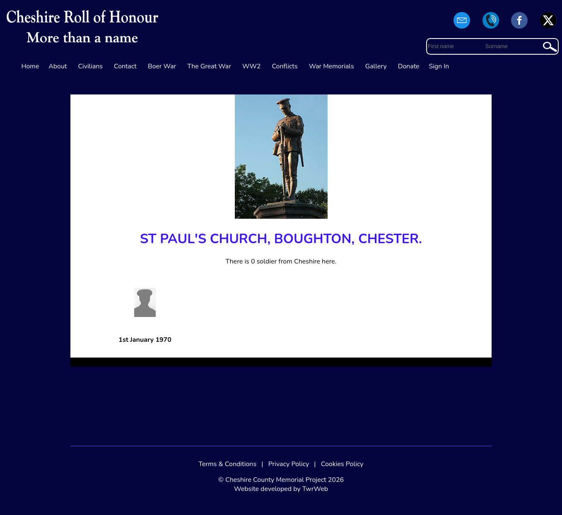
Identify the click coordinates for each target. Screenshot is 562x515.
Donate (409, 66)
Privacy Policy (288, 464)
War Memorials (331, 66)
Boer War (162, 66)
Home (30, 66)
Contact (125, 66)
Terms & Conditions (227, 464)
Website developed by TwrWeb (281, 488)
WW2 (251, 66)
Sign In (439, 66)
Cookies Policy (342, 464)
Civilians (90, 66)
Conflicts (284, 66)
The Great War (209, 66)
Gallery (376, 66)
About (57, 66)
